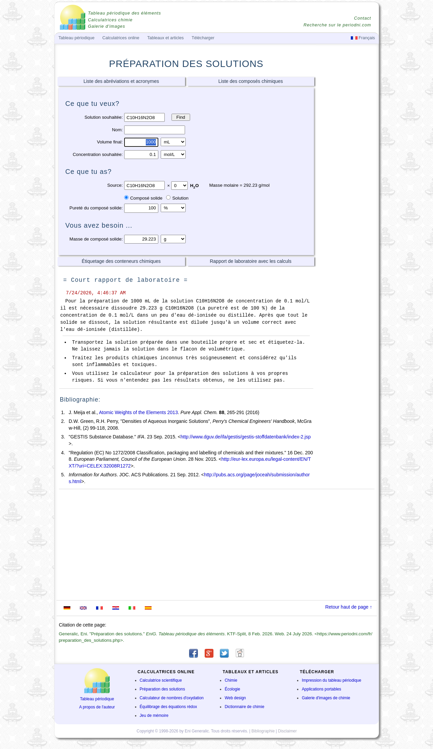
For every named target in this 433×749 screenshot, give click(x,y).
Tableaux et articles (165, 38)
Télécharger (202, 38)
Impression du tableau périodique (331, 680)
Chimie (231, 680)
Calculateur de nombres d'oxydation (172, 698)
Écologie (232, 689)
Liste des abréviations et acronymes (121, 81)
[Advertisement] (347, 181)
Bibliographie (263, 731)
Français (363, 38)
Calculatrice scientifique (161, 680)
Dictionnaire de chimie (244, 706)
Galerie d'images (106, 26)
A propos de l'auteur (97, 707)
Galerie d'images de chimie (326, 698)
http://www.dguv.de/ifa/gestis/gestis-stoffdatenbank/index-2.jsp (246, 436)
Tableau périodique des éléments (124, 13)
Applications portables (321, 689)
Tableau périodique (97, 699)
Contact (362, 18)
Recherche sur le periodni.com (337, 25)
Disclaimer (287, 731)
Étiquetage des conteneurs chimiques (121, 261)
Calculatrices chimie (110, 20)
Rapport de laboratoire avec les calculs (250, 261)
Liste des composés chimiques (251, 81)
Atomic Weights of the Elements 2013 (138, 412)
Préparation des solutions (162, 689)
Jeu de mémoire (154, 715)
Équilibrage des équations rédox (168, 706)
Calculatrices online (120, 38)
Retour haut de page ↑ (348, 607)
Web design (235, 698)
